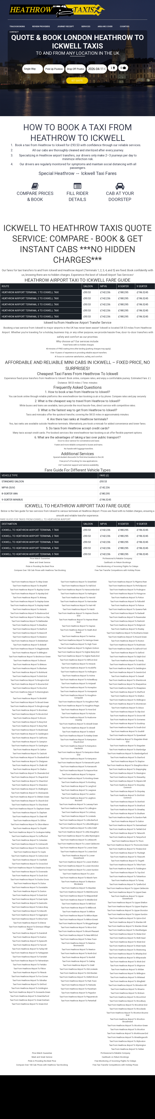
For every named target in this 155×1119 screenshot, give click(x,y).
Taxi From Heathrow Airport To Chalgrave (29, 760)
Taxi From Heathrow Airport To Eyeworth (29, 939)
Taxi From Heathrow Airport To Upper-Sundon (127, 913)
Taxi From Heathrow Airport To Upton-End (127, 916)
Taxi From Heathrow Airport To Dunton (29, 890)
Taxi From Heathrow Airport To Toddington (127, 867)
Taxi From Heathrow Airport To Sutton (127, 820)
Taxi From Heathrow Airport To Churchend (30, 803)
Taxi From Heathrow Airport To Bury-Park (29, 724)
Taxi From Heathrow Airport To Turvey (127, 879)
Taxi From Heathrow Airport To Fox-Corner (30, 975)
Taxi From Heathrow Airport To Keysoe (78, 773)
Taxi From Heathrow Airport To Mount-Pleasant (78, 929)
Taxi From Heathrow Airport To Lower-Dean (78, 846)
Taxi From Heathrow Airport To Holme (78, 674)
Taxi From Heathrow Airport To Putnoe (127, 604)
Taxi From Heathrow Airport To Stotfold (127, 800)
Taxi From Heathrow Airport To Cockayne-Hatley (29, 830)
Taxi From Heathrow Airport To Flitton (30, 967)
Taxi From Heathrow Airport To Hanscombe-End (78, 588)
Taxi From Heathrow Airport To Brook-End (30, 712)
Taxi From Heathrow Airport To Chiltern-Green (29, 795)
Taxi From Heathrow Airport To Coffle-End (30, 834)
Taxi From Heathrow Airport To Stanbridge (127, 748)
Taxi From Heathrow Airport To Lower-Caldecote (78, 842)
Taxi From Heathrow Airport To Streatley (127, 808)
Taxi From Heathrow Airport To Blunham (30, 667)
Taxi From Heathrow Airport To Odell (78, 963)
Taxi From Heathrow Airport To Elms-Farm (30, 917)
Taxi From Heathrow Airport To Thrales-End (127, 847)
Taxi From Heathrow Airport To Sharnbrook (127, 678)
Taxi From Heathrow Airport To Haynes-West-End (78, 619)
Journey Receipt (65, 16)
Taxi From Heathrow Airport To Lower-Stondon (78, 864)
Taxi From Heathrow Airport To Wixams (127, 987)
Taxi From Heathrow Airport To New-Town (79, 937)
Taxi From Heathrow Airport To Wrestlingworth (127, 1035)
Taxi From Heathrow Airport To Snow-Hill (127, 714)
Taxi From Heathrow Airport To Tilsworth (127, 855)
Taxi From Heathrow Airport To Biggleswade (30, 647)
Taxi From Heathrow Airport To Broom (29, 716)
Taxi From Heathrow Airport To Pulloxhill (127, 600)
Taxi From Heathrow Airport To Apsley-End (29, 592)
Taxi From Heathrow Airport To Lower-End (79, 850)
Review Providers (41, 16)
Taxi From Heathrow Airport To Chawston (30, 783)
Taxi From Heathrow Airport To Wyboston (127, 1039)
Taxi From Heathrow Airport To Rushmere (127, 643)
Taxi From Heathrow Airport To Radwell (127, 611)
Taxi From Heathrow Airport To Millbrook (78, 906)
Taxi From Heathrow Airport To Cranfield (29, 858)
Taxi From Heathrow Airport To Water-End (127, 932)
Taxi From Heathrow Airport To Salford (127, 651)
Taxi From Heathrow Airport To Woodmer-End (127, 1003)
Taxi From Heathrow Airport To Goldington (29, 986)
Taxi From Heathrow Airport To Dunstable (30, 886)
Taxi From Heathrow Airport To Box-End (30, 686)
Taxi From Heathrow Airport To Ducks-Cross (30, 878)
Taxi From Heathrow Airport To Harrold (78, 596)
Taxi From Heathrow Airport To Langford (78, 784)
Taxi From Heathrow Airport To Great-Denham (29, 998)
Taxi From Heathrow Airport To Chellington (29, 787)
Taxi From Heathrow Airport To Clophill (29, 827)
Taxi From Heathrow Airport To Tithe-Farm (128, 863)
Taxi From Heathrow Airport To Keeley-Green (78, 734)
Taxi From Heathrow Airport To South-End (127, 726)
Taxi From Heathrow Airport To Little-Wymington (78, 834)
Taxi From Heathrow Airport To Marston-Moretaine (78, 881)
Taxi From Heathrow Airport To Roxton (127, 639)
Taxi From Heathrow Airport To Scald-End (127, 663)
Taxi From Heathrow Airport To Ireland (78, 730)
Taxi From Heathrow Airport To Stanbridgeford (127, 752)
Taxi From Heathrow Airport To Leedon (78, 792)
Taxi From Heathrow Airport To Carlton (29, 748)
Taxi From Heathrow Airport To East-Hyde (30, 897)
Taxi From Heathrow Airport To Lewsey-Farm (78, 803)
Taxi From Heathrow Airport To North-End (78, 952)
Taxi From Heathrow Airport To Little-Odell (79, 826)
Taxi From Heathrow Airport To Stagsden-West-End (127, 738)
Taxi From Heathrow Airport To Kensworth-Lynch (78, 761)
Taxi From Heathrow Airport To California (29, 736)
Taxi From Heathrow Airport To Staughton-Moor (127, 764)
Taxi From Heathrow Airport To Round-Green (127, 635)
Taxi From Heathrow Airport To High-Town (79, 642)
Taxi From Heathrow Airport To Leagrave (78, 788)
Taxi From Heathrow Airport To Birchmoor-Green (30, 655)
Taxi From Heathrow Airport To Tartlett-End (127, 827)
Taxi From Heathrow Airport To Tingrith (127, 859)
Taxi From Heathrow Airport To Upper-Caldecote (127, 886)
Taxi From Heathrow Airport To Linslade (78, 814)
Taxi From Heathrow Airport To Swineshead (127, 823)
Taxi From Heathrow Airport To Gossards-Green (29, 990)
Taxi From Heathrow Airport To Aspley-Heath (29, 604)
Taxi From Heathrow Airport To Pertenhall (78, 999)
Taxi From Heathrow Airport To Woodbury (128, 999)
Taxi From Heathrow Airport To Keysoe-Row (78, 769)
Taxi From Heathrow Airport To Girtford (29, 982)
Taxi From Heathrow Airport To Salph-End (127, 655)
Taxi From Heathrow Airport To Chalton (29, 767)
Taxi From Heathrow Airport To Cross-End (30, 862)
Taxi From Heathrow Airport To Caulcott (30, 752)
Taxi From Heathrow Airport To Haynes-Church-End (78, 612)
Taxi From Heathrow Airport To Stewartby (127, 775)
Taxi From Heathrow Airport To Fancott (29, 943)
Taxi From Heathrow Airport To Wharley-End (127, 952)
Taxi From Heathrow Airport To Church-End (29, 799)
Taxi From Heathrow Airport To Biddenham (29, 639)
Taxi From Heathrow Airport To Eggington (30, 913)
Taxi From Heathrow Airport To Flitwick (29, 971)
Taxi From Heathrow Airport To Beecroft (30, 631)
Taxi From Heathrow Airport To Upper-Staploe (127, 905)
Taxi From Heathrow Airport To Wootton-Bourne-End (127, 1012)
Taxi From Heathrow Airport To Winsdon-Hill (128, 983)
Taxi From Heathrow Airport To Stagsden (127, 744)
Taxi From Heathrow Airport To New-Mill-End (78, 933)
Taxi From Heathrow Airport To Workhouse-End (127, 1032)
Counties (124, 16)
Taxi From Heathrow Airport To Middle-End (78, 898)
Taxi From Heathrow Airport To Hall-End (79, 584)
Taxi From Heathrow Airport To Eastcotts (29, 901)
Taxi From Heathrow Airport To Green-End (30, 1002)
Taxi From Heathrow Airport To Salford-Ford (128, 647)
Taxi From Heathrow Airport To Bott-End (30, 674)
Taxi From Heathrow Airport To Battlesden (30, 619)
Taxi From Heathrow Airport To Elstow (29, 921)
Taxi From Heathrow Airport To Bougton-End (30, 678)
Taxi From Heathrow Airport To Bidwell (29, 643)
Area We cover (105, 16)
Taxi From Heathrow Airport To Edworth (30, 909)
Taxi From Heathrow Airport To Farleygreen (29, 951)
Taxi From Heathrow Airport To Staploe (127, 760)
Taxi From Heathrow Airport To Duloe (30, 882)
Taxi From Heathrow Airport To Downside (30, 870)
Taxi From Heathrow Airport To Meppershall (78, 894)
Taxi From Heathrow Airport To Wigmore (127, 964)
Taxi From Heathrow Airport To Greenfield (78, 580)
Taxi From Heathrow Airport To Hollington (79, 670)
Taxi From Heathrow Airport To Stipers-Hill (127, 779)
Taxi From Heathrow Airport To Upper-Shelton (127, 901)
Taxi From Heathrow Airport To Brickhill (29, 697)
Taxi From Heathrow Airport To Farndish (30, 955)
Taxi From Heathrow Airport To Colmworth (30, 842)
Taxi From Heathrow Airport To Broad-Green (30, 701)
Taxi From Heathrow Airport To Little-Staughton (78, 830)
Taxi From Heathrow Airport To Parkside (78, 983)
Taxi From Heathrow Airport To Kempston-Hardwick (78, 745)
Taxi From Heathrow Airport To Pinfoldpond (127, 584)
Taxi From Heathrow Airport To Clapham (29, 811)
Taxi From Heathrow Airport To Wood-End (127, 995)
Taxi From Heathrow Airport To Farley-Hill (29, 947)
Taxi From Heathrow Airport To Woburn (127, 991)
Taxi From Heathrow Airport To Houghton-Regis (78, 704)
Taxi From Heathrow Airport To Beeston (30, 635)
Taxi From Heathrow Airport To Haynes (78, 624)
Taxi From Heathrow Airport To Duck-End (29, 874)
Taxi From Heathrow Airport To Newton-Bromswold (78, 942)
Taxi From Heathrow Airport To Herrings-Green (79, 638)
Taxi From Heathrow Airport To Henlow (78, 634)
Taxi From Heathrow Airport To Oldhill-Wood (78, 975)
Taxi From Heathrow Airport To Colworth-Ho (30, 846)
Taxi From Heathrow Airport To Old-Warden (78, 971)
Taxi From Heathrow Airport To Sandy (127, 659)
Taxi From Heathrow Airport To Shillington (128, 698)
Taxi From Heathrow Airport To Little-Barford (78, 818)
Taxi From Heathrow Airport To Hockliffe (78, 666)
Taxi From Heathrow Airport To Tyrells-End (127, 883)
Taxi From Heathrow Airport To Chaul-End (30, 779)
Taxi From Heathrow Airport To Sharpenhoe (127, 682)
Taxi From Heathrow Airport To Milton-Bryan (78, 914)
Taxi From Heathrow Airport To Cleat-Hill (29, 815)
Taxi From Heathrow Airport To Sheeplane (128, 686)
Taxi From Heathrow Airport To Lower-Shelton (78, 860)
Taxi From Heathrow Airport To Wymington (127, 1043)
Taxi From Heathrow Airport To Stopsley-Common (127, 784)
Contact (14, 21)
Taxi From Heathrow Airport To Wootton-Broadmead (127, 1018)
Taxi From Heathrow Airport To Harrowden (78, 600)
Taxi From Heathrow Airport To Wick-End (127, 960)
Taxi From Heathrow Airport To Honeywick (78, 690)
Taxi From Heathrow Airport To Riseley (127, 627)
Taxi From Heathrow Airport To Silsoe (127, 706)
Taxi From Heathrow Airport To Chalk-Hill (29, 764)
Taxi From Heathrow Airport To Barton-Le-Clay (29, 615)
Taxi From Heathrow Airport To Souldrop (127, 722)
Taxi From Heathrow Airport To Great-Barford (29, 994)
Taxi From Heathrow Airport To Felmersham (29, 959)
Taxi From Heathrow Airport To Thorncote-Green (127, 843)
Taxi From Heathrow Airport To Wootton (127, 1028)
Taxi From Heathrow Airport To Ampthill (30, 584)
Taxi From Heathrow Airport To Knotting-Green (79, 777)
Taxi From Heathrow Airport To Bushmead (30, 728)
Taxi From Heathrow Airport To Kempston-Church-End (78, 739)
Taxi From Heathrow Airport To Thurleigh (127, 851)
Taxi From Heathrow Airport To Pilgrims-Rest (127, 580)
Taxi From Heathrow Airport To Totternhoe (127, 875)
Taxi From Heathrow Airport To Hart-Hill (79, 604)
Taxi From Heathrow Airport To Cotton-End (29, 854)
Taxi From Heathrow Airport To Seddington (127, 667)
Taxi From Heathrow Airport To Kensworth (79, 765)
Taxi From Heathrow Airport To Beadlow (29, 623)
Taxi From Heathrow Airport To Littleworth (79, 838)
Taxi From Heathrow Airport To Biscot (29, 659)
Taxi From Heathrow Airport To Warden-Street (127, 924)
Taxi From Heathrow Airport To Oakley (78, 959)
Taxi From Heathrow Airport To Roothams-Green (127, 631)
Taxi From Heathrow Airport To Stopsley (127, 790)
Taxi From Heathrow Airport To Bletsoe (29, 663)
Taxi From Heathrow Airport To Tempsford (127, 835)
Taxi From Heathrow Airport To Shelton (127, 694)
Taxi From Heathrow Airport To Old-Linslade (78, 967)
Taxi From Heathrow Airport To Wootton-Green (127, 1024)
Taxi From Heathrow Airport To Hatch (79, 608)
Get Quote (77, 80)
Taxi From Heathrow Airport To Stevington (127, 771)
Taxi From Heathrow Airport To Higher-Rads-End (78, 654)
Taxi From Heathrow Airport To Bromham (29, 708)
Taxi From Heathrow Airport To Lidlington (78, 807)
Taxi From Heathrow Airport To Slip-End (127, 710)
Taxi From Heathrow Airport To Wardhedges (128, 928)
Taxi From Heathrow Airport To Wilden (127, 968)
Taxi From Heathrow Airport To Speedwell (128, 734)
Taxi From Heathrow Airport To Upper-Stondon (127, 909)
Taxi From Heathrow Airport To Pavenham (78, 987)
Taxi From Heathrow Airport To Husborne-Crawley (79, 717)
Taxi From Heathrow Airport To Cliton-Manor (30, 823)
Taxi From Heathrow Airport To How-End (78, 708)
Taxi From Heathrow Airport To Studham (127, 812)
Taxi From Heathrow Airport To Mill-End (79, 902)
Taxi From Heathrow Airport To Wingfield (127, 979)
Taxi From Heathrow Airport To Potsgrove (127, 592)
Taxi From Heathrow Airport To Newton (78, 948)
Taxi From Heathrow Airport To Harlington (79, 592)
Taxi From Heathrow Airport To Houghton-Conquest (79, 695)
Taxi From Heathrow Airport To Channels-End (29, 771)
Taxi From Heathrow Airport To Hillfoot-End (78, 658)
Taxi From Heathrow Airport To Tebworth (127, 831)
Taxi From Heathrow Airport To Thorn (127, 839)
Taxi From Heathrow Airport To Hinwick (79, 662)
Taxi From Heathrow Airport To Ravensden (127, 615)
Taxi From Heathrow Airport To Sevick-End (127, 671)
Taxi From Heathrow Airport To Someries (127, 718)
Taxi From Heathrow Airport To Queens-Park (128, 608)
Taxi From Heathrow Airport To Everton (29, 935)
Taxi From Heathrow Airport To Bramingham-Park (29, 691)
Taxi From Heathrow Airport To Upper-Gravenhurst (127, 895)
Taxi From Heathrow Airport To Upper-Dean (127, 890)
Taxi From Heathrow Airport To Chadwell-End (29, 756)
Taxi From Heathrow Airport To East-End (29, 893)
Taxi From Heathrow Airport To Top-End (127, 871)
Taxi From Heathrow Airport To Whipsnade (127, 956)
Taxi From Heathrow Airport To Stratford (127, 804)
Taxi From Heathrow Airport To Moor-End (78, 926)
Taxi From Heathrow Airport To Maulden (78, 886)
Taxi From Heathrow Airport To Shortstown (127, 702)
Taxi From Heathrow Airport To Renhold (127, 619)
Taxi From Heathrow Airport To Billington (29, 651)
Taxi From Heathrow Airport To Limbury (79, 810)
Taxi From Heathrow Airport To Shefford (127, 690)
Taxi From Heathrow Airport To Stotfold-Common (127, 794)
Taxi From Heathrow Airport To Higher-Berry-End (78, 650)
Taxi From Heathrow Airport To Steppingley (127, 767)
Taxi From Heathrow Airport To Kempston (79, 757)
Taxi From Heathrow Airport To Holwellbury (78, 678)
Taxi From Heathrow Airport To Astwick (30, 608)
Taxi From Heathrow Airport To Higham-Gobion (78, 646)
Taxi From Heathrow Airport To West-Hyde (127, 944)
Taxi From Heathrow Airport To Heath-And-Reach (78, 629)
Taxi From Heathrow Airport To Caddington (29, 732)
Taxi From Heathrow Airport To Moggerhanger (79, 922)
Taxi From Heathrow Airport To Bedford (30, 627)
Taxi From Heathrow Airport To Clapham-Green (30, 807)
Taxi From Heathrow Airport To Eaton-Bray (30, 905)
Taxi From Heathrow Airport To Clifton (29, 819)
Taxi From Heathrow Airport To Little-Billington (79, 822)
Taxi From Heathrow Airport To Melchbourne (78, 890)
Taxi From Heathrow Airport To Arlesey (29, 596)
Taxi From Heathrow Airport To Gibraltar (30, 979)
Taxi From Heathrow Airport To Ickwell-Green (78, 722)
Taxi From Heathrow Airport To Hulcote (78, 712)
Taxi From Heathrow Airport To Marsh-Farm (78, 876)
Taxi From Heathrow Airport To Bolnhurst (29, 671)
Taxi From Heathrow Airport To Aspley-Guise (29, 600)
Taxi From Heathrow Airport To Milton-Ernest (78, 918)
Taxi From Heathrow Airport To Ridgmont (127, 623)
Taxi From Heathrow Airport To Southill (127, 730)
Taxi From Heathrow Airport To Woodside (128, 1007)
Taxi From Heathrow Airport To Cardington (30, 744)
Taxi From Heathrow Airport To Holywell (78, 682)
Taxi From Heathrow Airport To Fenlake (29, 963)
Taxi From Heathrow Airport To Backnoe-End (29, 611)
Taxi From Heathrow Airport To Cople (30, 850)
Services (85, 16)
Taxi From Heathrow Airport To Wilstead (127, 976)
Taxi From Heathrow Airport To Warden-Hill (127, 920)
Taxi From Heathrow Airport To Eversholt (29, 931)
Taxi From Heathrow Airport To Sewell (127, 674)
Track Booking (17, 16)
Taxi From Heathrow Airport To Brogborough (29, 704)
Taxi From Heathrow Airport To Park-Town (79, 979)
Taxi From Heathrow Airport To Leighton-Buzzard (78, 797)
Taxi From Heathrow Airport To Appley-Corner (29, 588)
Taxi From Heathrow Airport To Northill (78, 956)
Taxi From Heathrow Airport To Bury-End (29, 720)
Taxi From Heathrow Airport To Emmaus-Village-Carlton (29, 926)
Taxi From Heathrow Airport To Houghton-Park (79, 700)
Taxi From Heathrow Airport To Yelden (127, 1047)
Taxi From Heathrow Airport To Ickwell (78, 726)
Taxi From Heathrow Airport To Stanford (127, 756)
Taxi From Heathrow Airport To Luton (78, 872)
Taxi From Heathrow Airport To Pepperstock (79, 995)
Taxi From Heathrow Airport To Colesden (29, 838)
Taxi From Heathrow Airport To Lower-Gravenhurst (78, 855)
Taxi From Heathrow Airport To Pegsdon (78, 991)
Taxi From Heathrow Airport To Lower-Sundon (78, 868)
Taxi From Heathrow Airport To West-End (127, 940)
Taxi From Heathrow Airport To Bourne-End (29, 682)
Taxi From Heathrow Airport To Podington (127, 588)
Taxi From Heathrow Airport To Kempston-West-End (78, 751)
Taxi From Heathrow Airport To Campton (29, 740)
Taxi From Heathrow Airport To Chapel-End (29, 775)
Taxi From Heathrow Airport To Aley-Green (30, 580)
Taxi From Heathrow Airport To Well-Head (127, 936)
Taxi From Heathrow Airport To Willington (127, 972)
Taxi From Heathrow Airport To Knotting (78, 780)
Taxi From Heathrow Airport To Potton (127, 596)
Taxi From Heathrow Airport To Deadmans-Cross (30, 866)
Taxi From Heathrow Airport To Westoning (127, 948)
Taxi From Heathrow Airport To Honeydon (79, 686)
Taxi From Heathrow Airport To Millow (78, 910)
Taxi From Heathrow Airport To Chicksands (29, 791)
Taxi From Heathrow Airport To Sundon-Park (128, 816)
